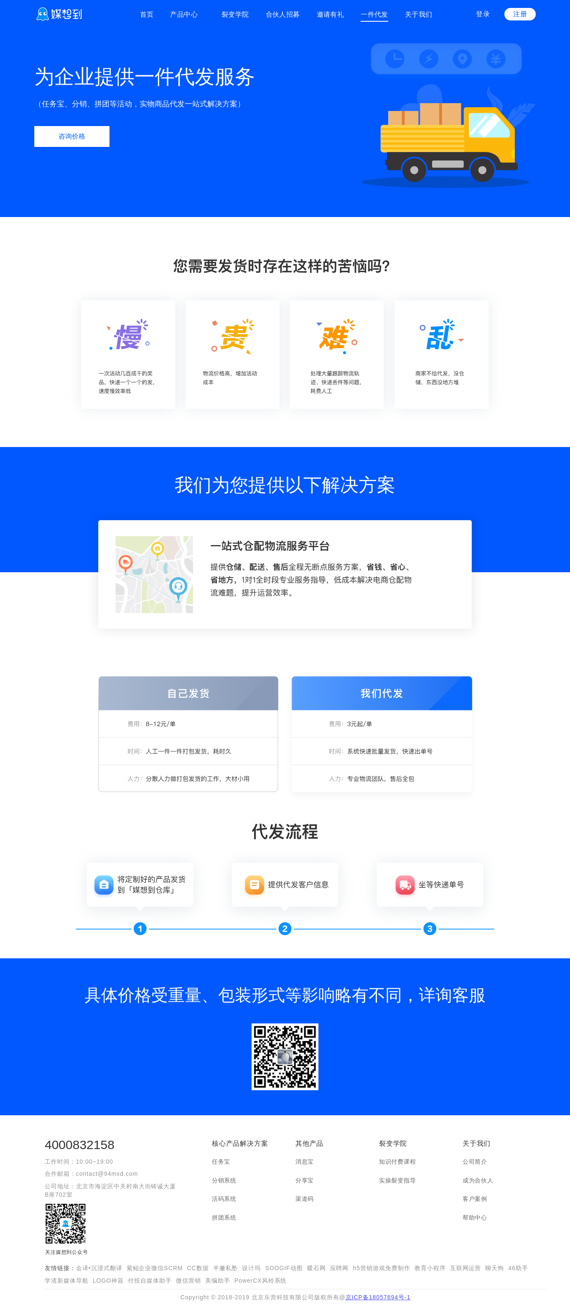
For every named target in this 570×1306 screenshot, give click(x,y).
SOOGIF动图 (284, 1268)
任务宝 (221, 1161)
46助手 (518, 1268)
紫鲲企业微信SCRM (155, 1268)
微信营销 (188, 1280)
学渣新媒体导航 (67, 1280)
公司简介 (475, 1161)
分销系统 (224, 1180)
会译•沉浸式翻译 (99, 1268)
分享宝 (304, 1180)
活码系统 (224, 1198)
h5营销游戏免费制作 (381, 1268)
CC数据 (198, 1268)
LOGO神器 (108, 1280)
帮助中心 (475, 1217)
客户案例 (475, 1198)
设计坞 (251, 1268)
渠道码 (304, 1198)
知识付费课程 (397, 1161)
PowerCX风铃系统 (260, 1280)
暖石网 (316, 1268)
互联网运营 (465, 1268)
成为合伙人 (478, 1180)
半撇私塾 (225, 1268)
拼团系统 (224, 1217)
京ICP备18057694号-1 (378, 1297)
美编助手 (217, 1280)
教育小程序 (430, 1268)
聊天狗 (494, 1268)
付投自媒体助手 (150, 1280)
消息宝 (304, 1161)
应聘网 (339, 1268)
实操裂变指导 (397, 1180)
